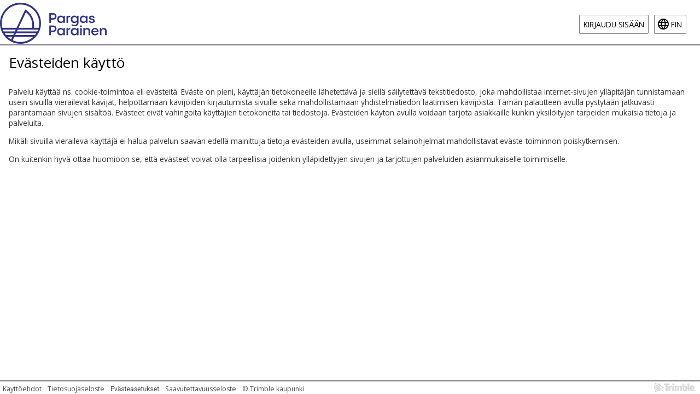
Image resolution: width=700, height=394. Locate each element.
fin (676, 24)
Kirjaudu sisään (614, 24)
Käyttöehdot (22, 388)
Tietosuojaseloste (76, 388)
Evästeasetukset (134, 389)
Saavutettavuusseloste (200, 388)
